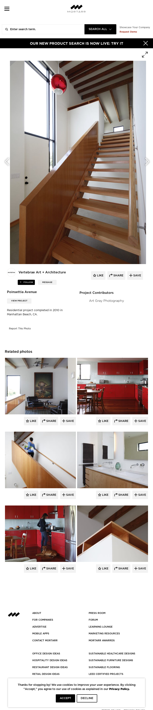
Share (50, 421)
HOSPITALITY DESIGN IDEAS (49, 660)
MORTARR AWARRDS (102, 640)
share (118, 275)
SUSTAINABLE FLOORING (104, 667)
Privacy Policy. (119, 688)
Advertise (39, 627)
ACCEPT (65, 698)
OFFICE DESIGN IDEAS (46, 653)
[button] (7, 8)
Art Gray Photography (106, 300)
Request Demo (128, 31)
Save (69, 421)
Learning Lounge (101, 627)
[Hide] (145, 43)
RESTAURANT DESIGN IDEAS (50, 667)
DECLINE (87, 698)
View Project (19, 301)
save (136, 275)
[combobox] (100, 29)
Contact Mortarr (45, 640)
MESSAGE (47, 282)
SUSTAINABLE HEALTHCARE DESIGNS (112, 653)
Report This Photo (20, 328)
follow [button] (28, 282)
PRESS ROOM (97, 613)
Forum (93, 620)
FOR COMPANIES (42, 620)
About (36, 613)
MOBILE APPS (40, 633)
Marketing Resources (104, 633)
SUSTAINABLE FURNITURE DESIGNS (111, 660)
